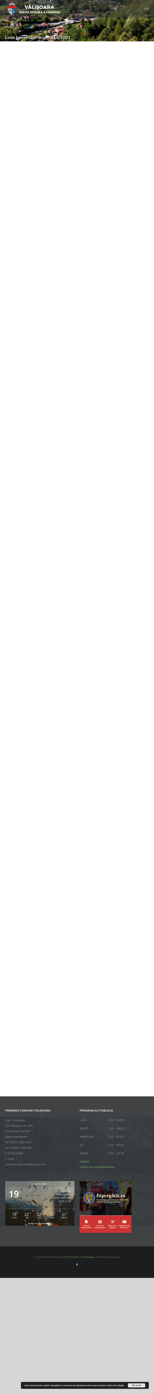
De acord (136, 1385)
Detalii (121, 1385)
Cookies (85, 1161)
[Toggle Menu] (147, 9)
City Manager (88, 1257)
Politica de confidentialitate (97, 1167)
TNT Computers (71, 1257)
